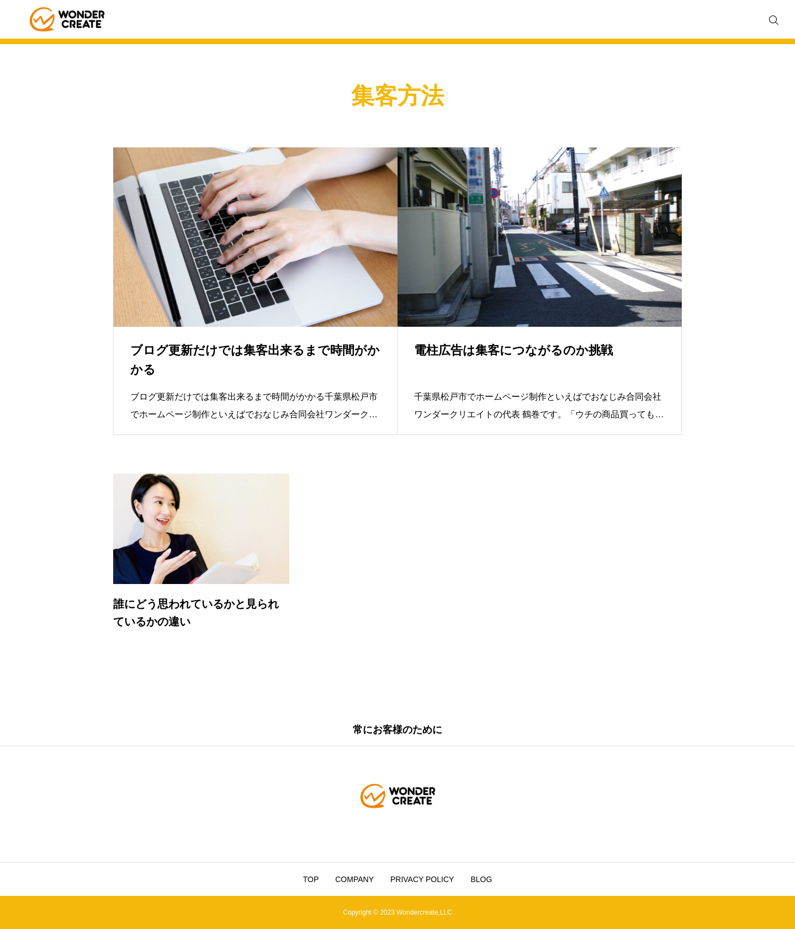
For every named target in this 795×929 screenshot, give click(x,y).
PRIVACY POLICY (422, 879)
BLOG (481, 879)
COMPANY (354, 879)
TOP (311, 879)
